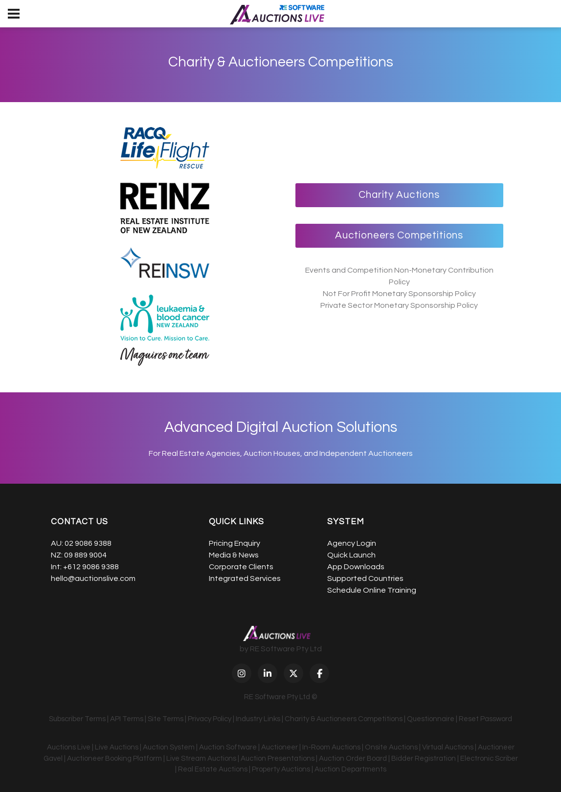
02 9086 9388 (88, 543)
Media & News (234, 555)
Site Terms (165, 719)
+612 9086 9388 (91, 567)
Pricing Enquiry (234, 543)
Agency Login (351, 543)
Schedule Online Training (371, 590)
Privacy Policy (209, 719)
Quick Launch (351, 555)
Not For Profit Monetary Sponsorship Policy (399, 294)
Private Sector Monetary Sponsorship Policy (399, 305)
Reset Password (485, 719)
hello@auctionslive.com (93, 578)
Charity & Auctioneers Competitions (344, 719)
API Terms (126, 719)
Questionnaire (430, 719)
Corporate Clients (241, 567)
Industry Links (258, 719)
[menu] (13, 13)
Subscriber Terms (77, 719)
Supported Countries (365, 578)
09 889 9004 (85, 555)
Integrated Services (245, 578)
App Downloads (355, 567)
